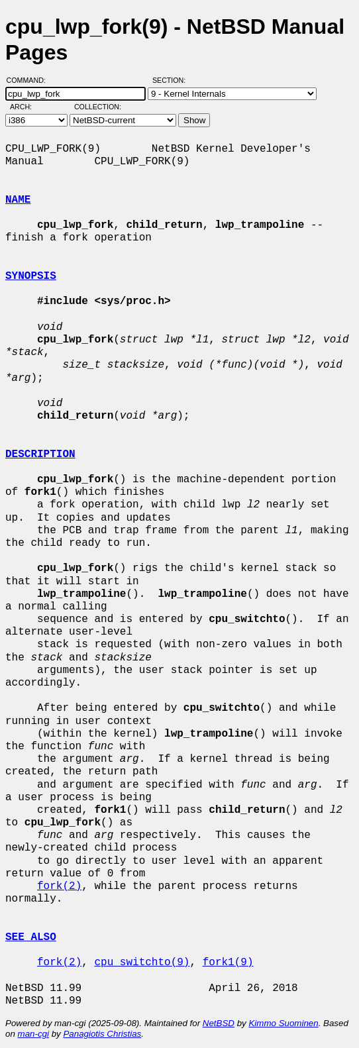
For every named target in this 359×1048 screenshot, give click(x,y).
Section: (171, 80)
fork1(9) (228, 962)
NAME (17, 200)
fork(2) (59, 886)
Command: (30, 80)
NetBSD (218, 1023)
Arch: (27, 107)
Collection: (97, 107)
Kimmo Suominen (283, 1023)
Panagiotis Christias (102, 1034)
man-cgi (33, 1034)
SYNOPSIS (30, 276)
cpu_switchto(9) (141, 962)
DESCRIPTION (40, 454)
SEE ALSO (30, 937)
